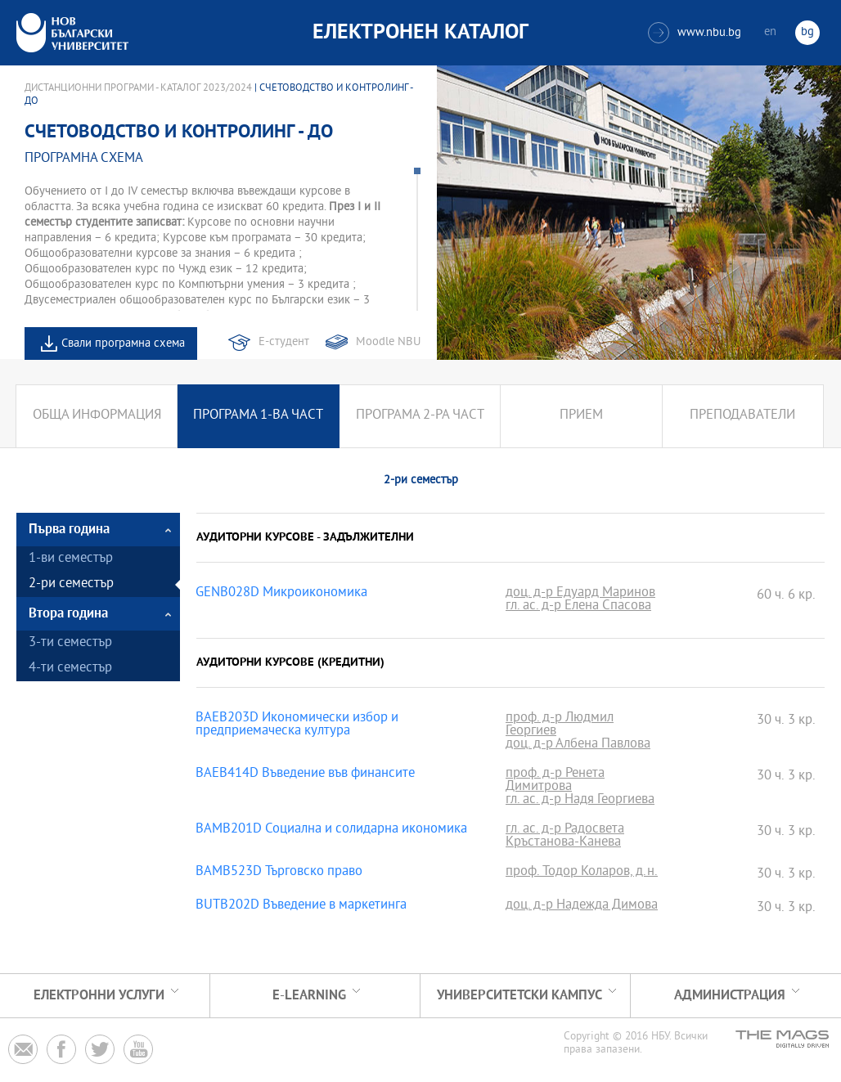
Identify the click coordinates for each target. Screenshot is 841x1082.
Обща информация (97, 415)
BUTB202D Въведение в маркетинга (301, 906)
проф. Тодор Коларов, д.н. (582, 872)
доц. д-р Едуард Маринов (580, 593)
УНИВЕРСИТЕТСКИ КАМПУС (519, 995)
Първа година (69, 529)
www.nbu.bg (694, 32)
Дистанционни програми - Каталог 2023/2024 (138, 88)
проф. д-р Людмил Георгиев (560, 725)
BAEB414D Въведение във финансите (305, 774)
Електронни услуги (99, 995)
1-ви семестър (71, 559)
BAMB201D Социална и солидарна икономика (331, 830)
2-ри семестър (71, 584)
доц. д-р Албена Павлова (578, 745)
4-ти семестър (70, 668)
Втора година (68, 613)
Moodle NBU (388, 342)
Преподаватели (742, 415)
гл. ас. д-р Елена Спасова (578, 606)
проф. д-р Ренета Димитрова (555, 781)
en (770, 32)
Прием (581, 415)
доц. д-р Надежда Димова (582, 906)
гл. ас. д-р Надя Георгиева (580, 800)
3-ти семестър (70, 643)
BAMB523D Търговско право (279, 872)
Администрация (729, 995)
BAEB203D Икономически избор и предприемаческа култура (297, 725)
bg (807, 32)
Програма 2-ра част (420, 415)
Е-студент (284, 342)
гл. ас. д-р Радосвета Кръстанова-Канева (565, 837)
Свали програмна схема (123, 344)
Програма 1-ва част (258, 415)
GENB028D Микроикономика (281, 593)
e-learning (309, 995)
